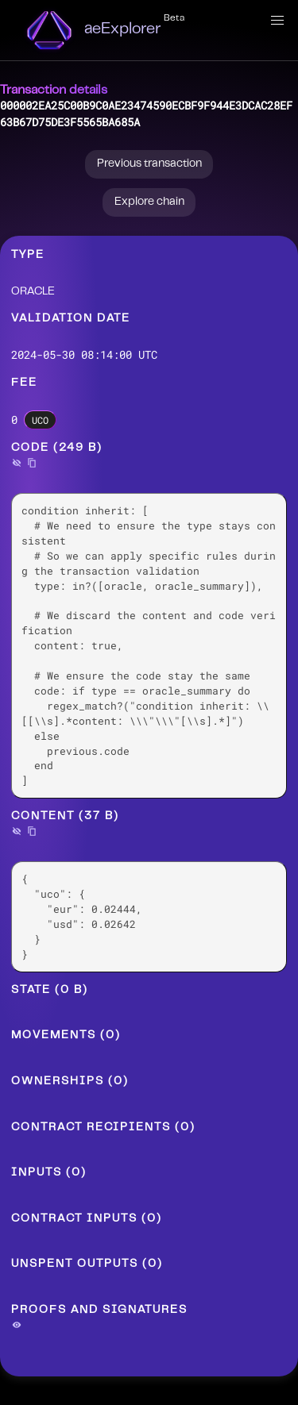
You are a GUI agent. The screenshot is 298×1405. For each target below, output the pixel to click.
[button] (277, 20)
